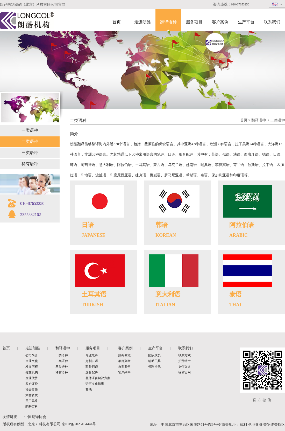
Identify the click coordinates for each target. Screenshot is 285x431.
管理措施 (154, 367)
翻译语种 (168, 22)
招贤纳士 (184, 361)
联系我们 (272, 22)
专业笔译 (92, 355)
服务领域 (124, 355)
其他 (89, 389)
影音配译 (92, 372)
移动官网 (184, 372)
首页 (116, 22)
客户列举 (124, 372)
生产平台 (246, 22)
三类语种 (30, 152)
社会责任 (31, 389)
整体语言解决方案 (98, 378)
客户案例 (220, 22)
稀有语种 (30, 164)
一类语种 (30, 130)
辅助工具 (154, 361)
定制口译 (92, 361)
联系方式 (184, 355)
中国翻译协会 (35, 417)
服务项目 (194, 22)
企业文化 (31, 361)
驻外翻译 (92, 367)
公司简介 (31, 355)
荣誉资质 (31, 395)
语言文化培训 (95, 384)
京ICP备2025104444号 (79, 424)
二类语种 (30, 141)
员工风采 (31, 401)
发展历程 (31, 367)
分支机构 (31, 372)
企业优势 (31, 378)
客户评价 (31, 384)
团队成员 (154, 355)
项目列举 (124, 361)
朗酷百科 (31, 406)
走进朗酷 (142, 22)
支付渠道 (184, 367)
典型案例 (124, 367)
